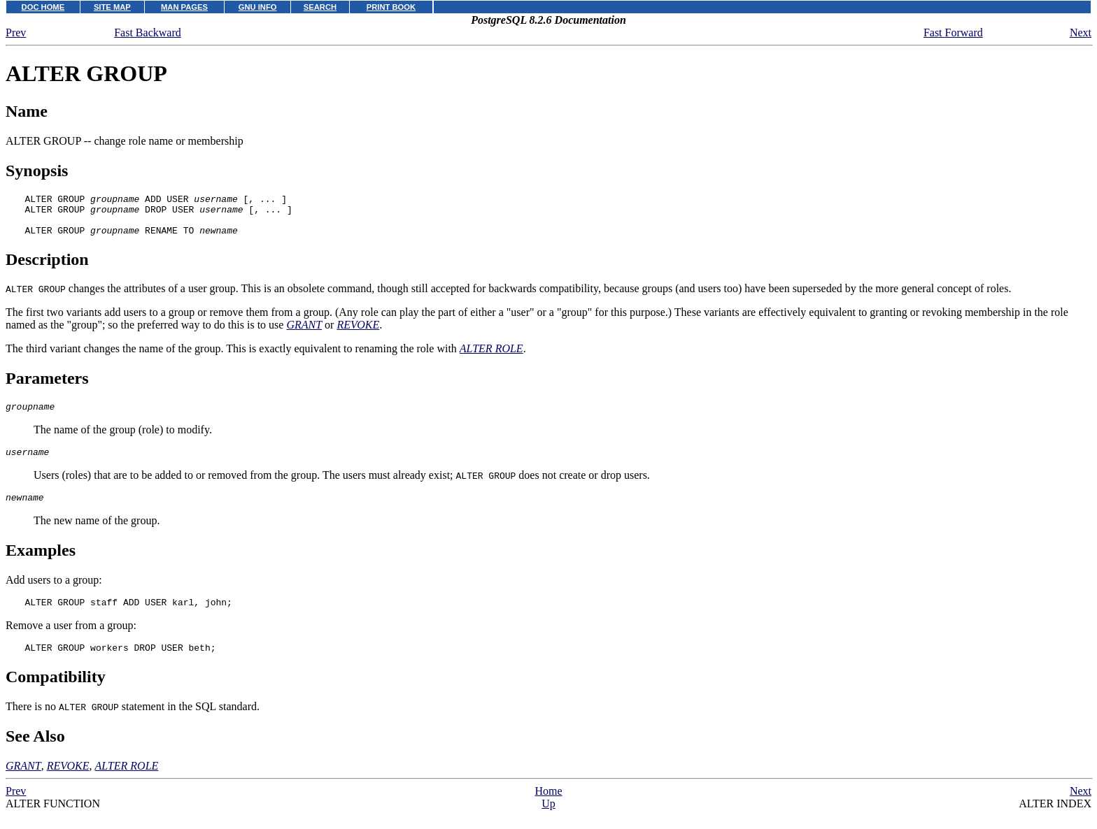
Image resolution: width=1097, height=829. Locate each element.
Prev (16, 32)
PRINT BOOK (391, 7)
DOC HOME (43, 7)
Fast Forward (953, 32)
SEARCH (320, 7)
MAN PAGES (184, 7)
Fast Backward (147, 32)
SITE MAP (112, 7)
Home (548, 810)
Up (548, 822)
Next (1080, 32)
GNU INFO (258, 7)
